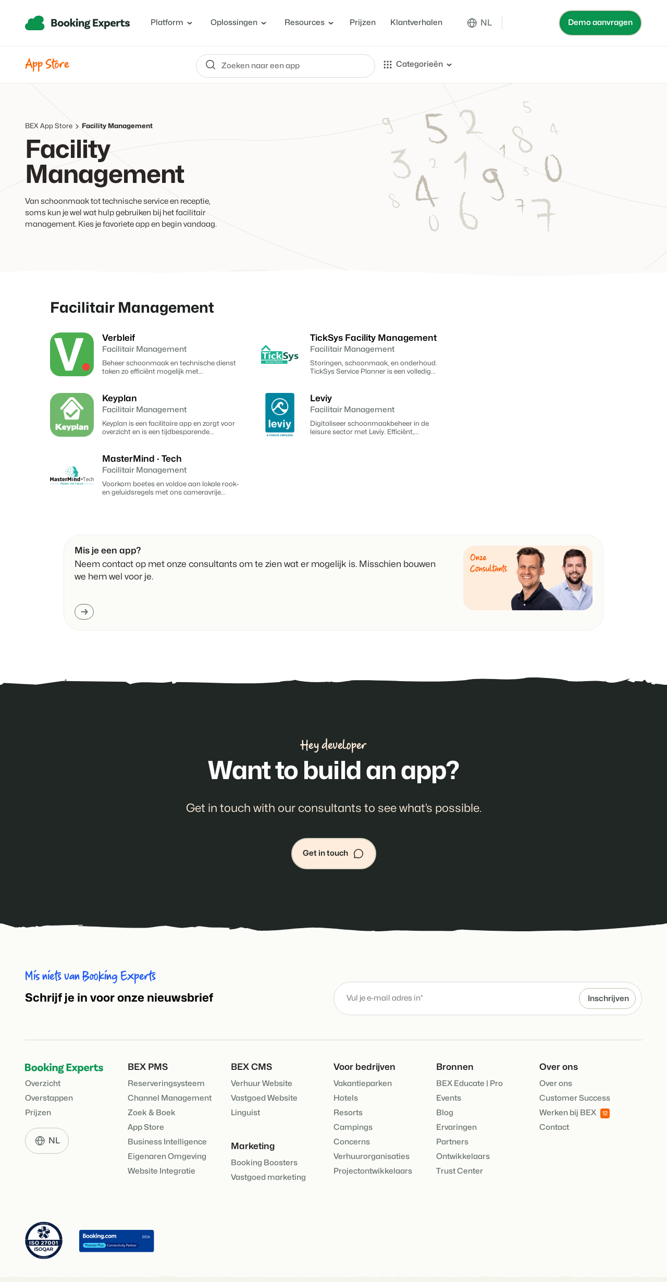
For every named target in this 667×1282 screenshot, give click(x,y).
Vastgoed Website (264, 1065)
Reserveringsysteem (166, 1051)
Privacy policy (274, 1261)
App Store (146, 1095)
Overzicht (42, 1051)
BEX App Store (48, 126)
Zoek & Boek (152, 1080)
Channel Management (170, 1065)
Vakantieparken (363, 1051)
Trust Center (459, 1138)
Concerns (352, 1109)
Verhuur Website (261, 1051)
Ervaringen (456, 1095)
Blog (444, 1080)
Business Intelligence (167, 1109)
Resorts (348, 1080)
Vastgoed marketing (268, 1145)
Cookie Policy (217, 1261)
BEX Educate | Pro (469, 1051)
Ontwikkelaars (463, 1124)
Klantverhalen (416, 23)
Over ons (555, 1051)
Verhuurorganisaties (372, 1124)
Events (448, 1065)
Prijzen (363, 23)
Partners (452, 1109)
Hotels (346, 1065)
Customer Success (574, 1065)
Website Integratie (161, 1138)
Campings (353, 1095)
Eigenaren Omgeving (167, 1124)
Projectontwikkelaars (373, 1138)
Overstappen (49, 1065)
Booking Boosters (264, 1130)
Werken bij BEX (574, 1081)
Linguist (245, 1080)
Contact (554, 1095)
